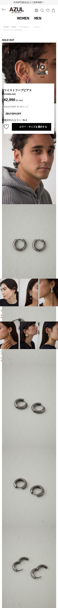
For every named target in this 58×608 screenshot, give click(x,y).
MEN (37, 18)
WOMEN (23, 18)
